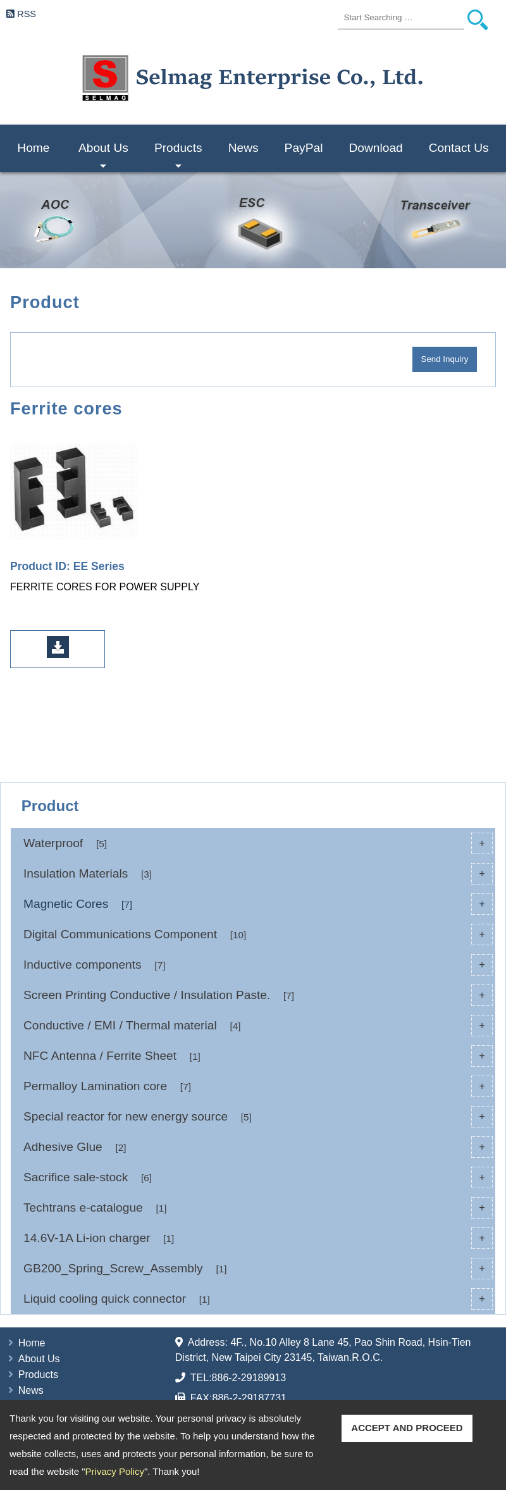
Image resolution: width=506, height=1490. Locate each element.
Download (375, 147)
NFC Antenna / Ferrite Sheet (258, 1056)
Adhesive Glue (258, 1147)
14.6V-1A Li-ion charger (258, 1238)
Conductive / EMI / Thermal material (258, 1025)
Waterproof (258, 843)
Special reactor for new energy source (258, 1116)
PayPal (304, 147)
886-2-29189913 (249, 1377)
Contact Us (459, 147)
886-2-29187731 (249, 1398)
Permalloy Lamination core (258, 1086)
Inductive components (258, 965)
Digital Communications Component (258, 934)
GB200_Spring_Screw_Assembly (258, 1268)
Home (33, 147)
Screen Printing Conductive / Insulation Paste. (258, 995)
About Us (103, 156)
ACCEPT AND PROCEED (406, 1427)
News (243, 147)
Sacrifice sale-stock (258, 1177)
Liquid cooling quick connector (258, 1299)
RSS (26, 14)
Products (178, 156)
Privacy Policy (114, 1471)
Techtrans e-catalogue (258, 1208)
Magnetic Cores (258, 904)
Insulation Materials (258, 874)
